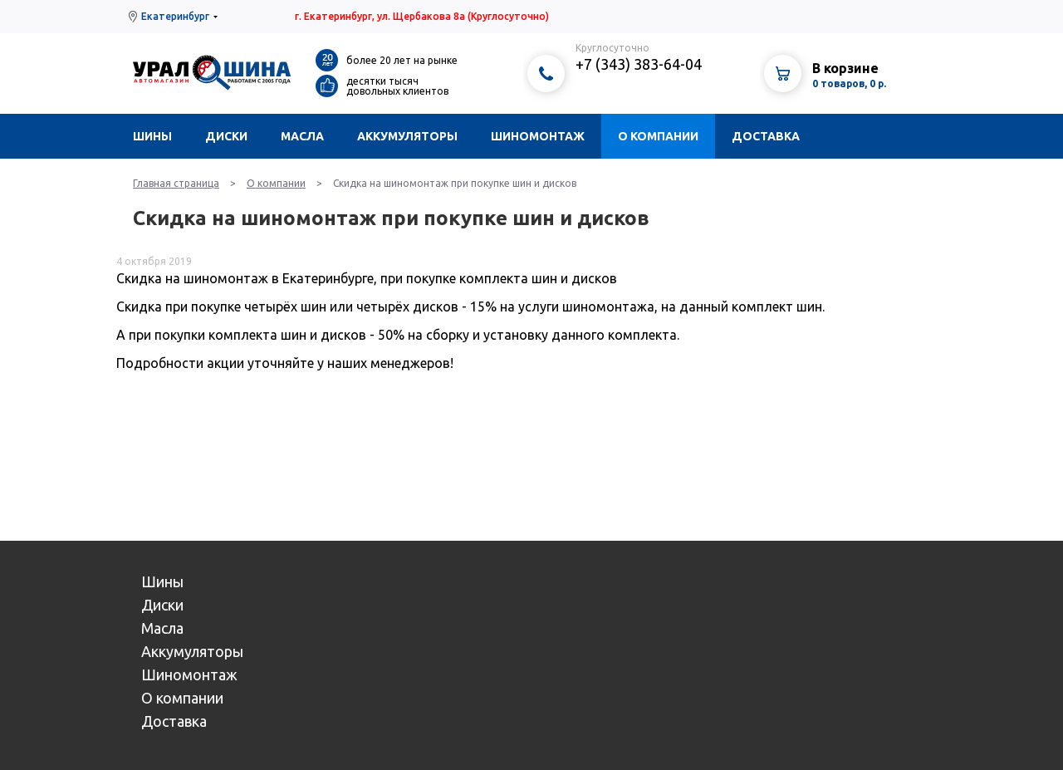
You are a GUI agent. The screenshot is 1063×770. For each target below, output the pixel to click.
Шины (152, 136)
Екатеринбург (175, 16)
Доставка (766, 136)
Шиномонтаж (538, 136)
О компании (658, 136)
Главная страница (176, 183)
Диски (226, 136)
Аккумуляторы (407, 136)
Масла (302, 136)
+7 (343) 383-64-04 (639, 64)
